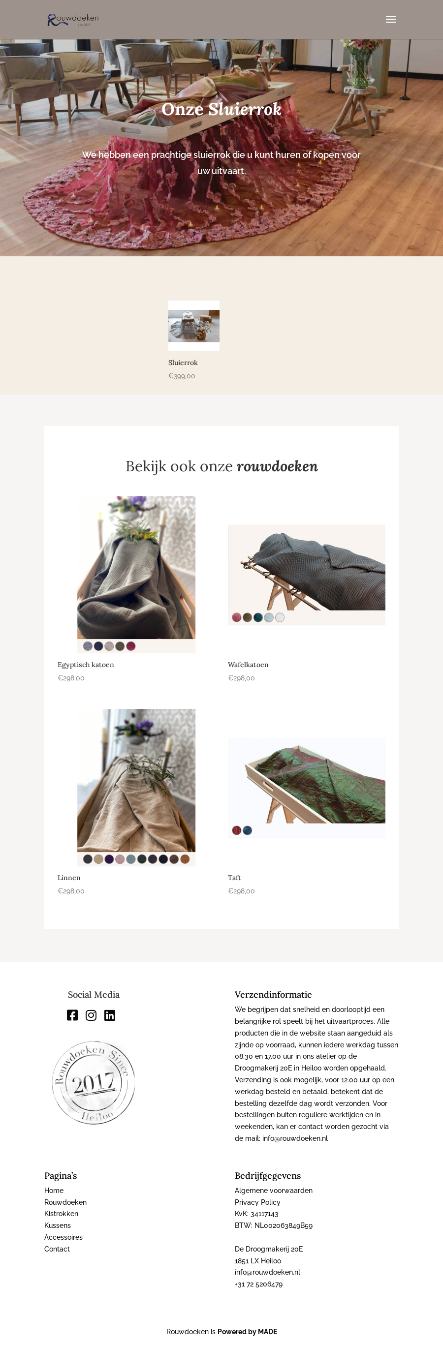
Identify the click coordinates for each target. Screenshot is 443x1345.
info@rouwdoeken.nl (267, 1272)
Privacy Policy (258, 1202)
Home (53, 1190)
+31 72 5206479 (259, 1284)
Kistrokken (61, 1214)
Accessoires (63, 1237)
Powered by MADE (247, 1332)
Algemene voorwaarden (274, 1190)
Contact (57, 1249)
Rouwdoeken (65, 1202)
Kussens (57, 1225)
